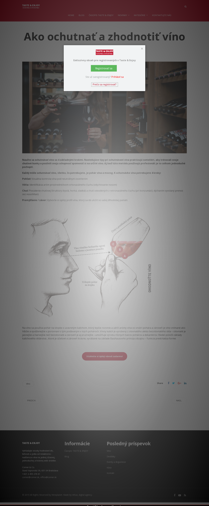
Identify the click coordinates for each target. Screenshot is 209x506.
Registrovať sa (103, 68)
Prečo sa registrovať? (104, 84)
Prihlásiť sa (117, 77)
